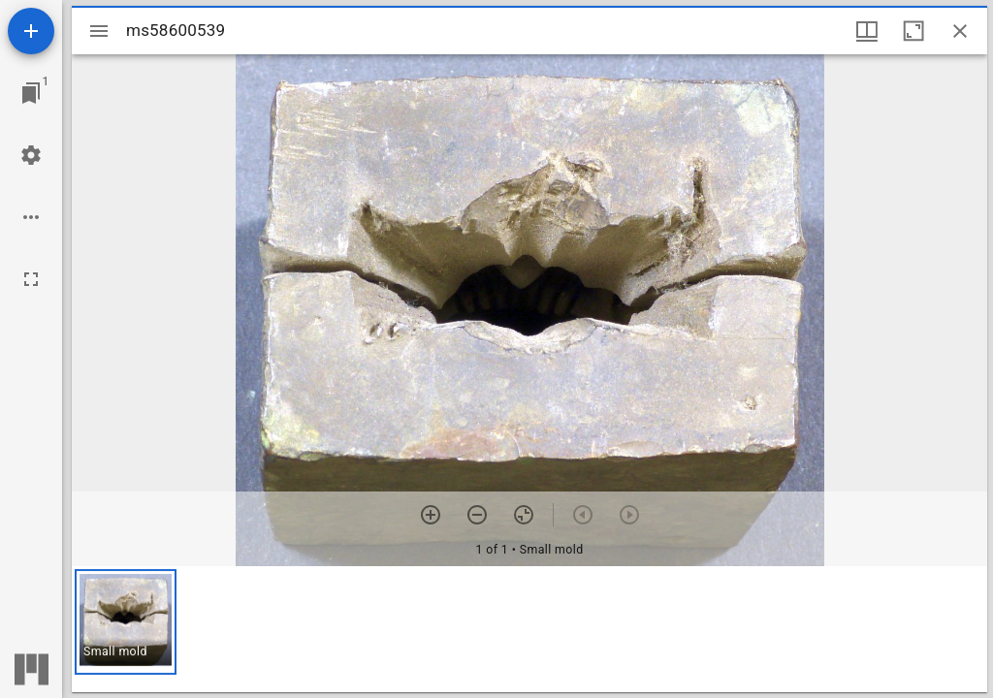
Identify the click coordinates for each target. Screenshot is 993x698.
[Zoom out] (477, 515)
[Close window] (960, 31)
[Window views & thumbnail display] (867, 31)
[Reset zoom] (523, 515)
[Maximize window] (913, 31)
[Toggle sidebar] (99, 31)
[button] (126, 622)
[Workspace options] (31, 217)
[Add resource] (31, 31)
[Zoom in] (430, 515)
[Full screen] (31, 279)
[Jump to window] (31, 93)
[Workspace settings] (31, 155)
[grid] (529, 629)
